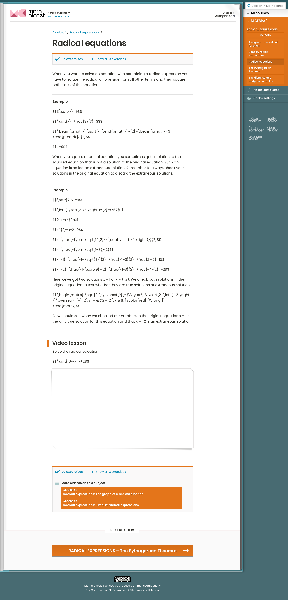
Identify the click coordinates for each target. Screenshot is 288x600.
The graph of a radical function (263, 43)
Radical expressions (84, 32)
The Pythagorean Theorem (260, 69)
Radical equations (260, 61)
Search (249, 6)
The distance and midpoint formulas (261, 79)
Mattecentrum (58, 16)
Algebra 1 (59, 32)
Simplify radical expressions (259, 53)
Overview (265, 35)
